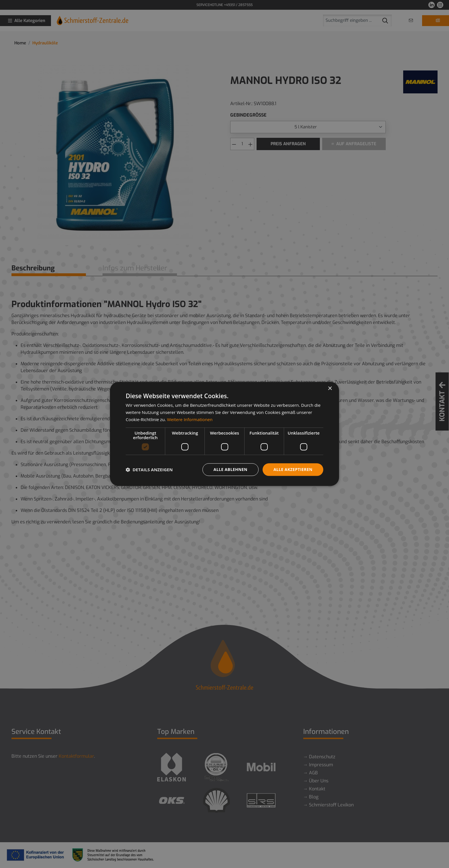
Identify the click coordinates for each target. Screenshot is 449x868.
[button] (149, 469)
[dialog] (224, 434)
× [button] (330, 388)
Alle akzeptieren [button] (292, 469)
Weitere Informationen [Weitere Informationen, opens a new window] (189, 419)
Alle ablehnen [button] (230, 469)
